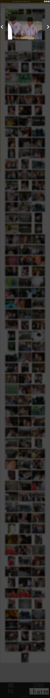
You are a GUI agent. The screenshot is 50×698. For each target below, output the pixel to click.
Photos (13, 1)
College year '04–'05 (19, 1)
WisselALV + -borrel (27, 1)
